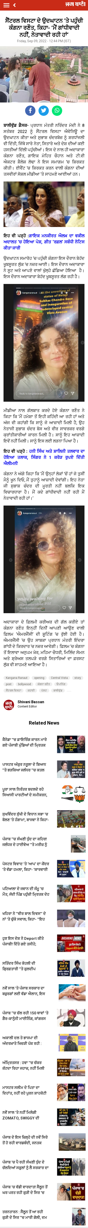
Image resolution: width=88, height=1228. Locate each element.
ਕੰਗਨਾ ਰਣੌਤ (44, 684)
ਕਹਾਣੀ (31, 690)
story (77, 678)
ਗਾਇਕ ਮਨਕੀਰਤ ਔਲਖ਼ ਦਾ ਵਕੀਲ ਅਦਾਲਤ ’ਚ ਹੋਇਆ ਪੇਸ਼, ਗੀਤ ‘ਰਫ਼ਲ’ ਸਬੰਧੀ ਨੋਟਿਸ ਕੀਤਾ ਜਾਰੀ (44, 241)
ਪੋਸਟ (44, 690)
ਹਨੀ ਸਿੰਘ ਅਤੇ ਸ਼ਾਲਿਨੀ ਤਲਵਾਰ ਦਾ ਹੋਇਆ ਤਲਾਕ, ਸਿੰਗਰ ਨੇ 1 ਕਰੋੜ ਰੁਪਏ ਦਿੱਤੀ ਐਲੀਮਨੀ (44, 457)
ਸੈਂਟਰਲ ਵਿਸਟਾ (13, 690)
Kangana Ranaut (16, 678)
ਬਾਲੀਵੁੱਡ (58, 690)
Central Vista (59, 678)
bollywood (24, 684)
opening (39, 678)
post (8, 684)
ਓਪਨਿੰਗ (61, 684)
